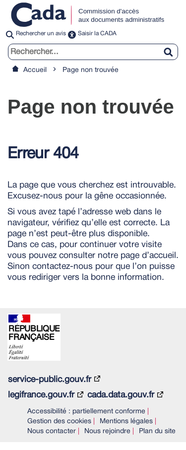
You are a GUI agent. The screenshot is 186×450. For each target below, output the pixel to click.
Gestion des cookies (59, 421)
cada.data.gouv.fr (120, 395)
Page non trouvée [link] (90, 70)
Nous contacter (51, 431)
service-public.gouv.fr (49, 380)
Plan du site (157, 431)
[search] (93, 52)
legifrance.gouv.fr (41, 395)
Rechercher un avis (41, 33)
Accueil (35, 70)
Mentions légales (126, 421)
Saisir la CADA (97, 33)
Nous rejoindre (107, 431)
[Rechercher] (172, 46)
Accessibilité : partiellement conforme (86, 411)
